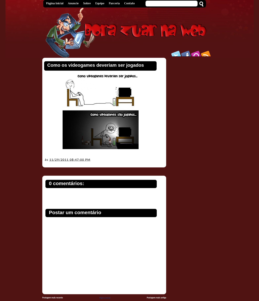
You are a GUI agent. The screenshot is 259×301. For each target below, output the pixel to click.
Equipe (99, 3)
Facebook (186, 53)
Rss (206, 53)
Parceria (114, 3)
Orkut (196, 53)
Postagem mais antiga (156, 297)
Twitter (176, 53)
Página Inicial (54, 3)
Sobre (87, 3)
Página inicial (105, 297)
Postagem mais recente (52, 297)
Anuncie (73, 3)
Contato (129, 3)
